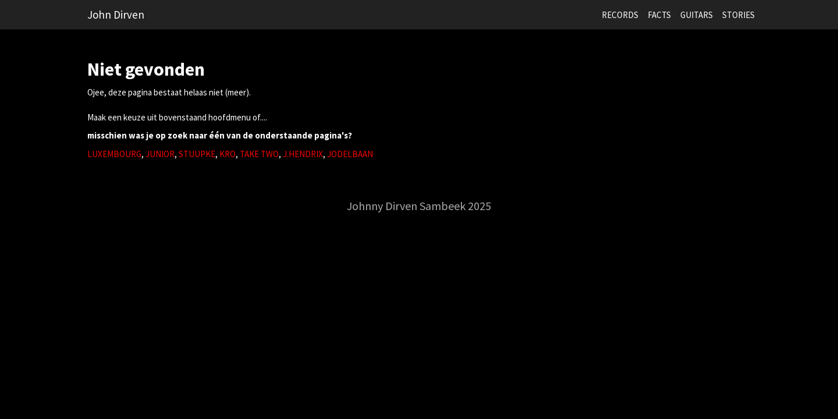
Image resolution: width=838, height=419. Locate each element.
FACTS (659, 14)
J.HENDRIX (303, 153)
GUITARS (696, 14)
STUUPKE (197, 153)
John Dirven (115, 15)
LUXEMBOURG (114, 153)
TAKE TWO (259, 153)
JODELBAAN (350, 153)
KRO (227, 153)
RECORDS (620, 14)
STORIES (738, 14)
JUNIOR (160, 153)
